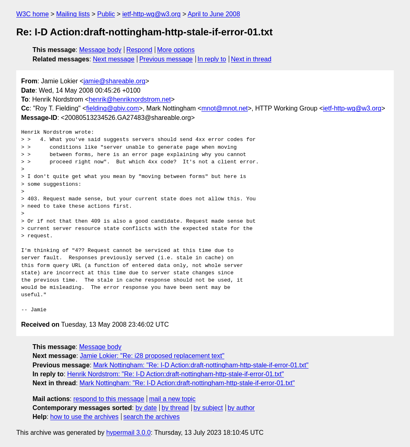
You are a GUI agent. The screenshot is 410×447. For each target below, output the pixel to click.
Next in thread (251, 59)
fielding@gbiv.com (112, 108)
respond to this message (108, 398)
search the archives (152, 416)
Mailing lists (73, 14)
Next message (113, 59)
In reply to (211, 59)
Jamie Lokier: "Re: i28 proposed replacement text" (152, 355)
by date (145, 407)
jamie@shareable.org (114, 81)
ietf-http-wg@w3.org (151, 14)
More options (176, 49)
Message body (100, 49)
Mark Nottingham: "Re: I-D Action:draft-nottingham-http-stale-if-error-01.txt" (200, 365)
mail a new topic (172, 398)
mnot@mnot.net (225, 108)
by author (241, 407)
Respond (139, 49)
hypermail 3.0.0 (128, 432)
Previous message (166, 59)
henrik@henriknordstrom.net (130, 99)
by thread (175, 407)
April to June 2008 (214, 14)
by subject (208, 407)
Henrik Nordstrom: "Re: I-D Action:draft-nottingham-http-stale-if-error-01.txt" (175, 374)
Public (106, 14)
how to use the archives (84, 416)
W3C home (32, 14)
